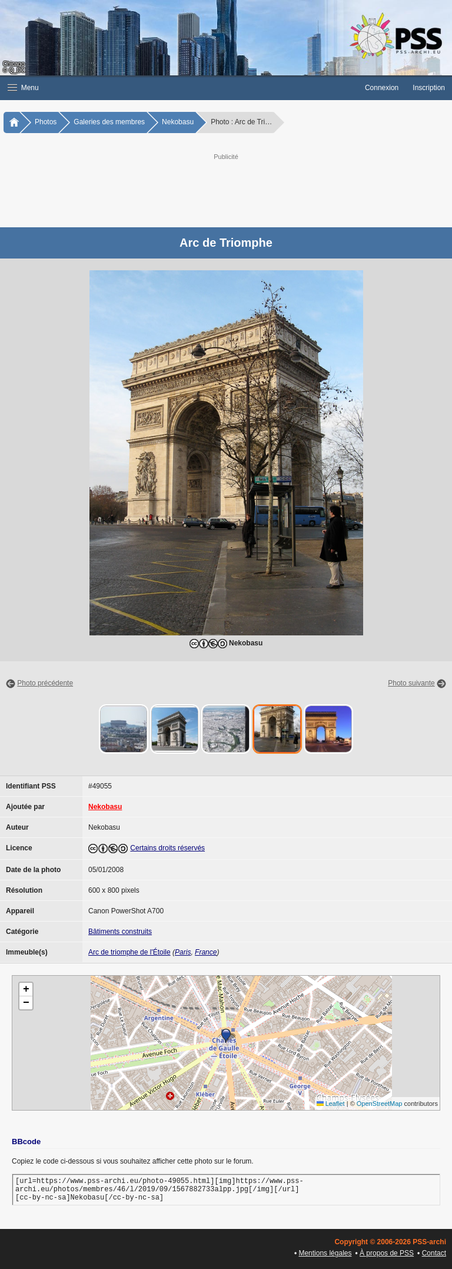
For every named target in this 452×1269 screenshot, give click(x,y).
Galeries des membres (109, 122)
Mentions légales (324, 1253)
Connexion (381, 88)
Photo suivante (411, 683)
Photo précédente (45, 683)
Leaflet (331, 1103)
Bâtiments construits (120, 931)
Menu (23, 87)
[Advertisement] (238, 189)
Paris (183, 952)
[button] (179, 87)
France (206, 952)
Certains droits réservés (167, 848)
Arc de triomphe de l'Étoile (129, 952)
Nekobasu (178, 122)
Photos (45, 122)
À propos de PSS (387, 1253)
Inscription (429, 88)
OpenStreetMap (380, 1103)
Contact (434, 1253)
